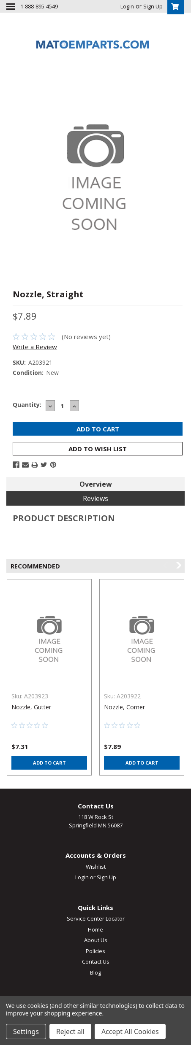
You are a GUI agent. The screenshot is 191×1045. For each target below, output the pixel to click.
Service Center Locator (96, 918)
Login (127, 6)
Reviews (95, 498)
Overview (95, 484)
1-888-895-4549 (39, 6)
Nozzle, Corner (124, 707)
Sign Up (153, 6)
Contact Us (95, 961)
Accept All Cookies (130, 1031)
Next (178, 565)
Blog (95, 972)
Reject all (70, 1031)
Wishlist (96, 866)
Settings (26, 1031)
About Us (95, 940)
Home (95, 929)
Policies (95, 951)
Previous (166, 565)
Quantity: (27, 405)
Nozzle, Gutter (31, 707)
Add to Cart (49, 763)
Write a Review (35, 346)
